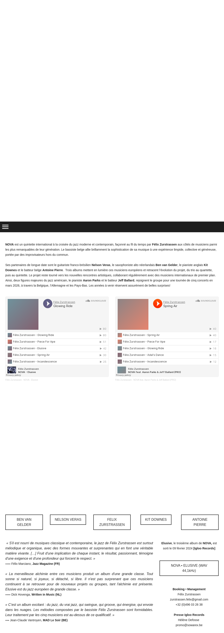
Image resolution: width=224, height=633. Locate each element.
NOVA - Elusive (30, 380)
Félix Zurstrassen (13, 380)
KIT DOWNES (156, 519)
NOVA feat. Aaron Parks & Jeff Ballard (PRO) (154, 380)
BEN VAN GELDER (24, 522)
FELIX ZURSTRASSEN (112, 522)
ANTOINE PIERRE (200, 522)
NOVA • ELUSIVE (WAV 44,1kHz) (189, 568)
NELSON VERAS (68, 519)
